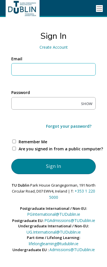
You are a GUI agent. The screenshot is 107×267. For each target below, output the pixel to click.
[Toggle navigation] (99, 8)
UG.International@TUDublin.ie (54, 232)
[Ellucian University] (25, 8)
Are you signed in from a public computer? (60, 148)
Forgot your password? (68, 126)
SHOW (86, 103)
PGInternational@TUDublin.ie (53, 214)
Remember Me (33, 141)
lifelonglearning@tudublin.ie (53, 243)
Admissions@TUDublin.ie (72, 249)
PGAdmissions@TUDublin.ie (69, 220)
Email (16, 58)
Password (20, 92)
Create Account (54, 47)
